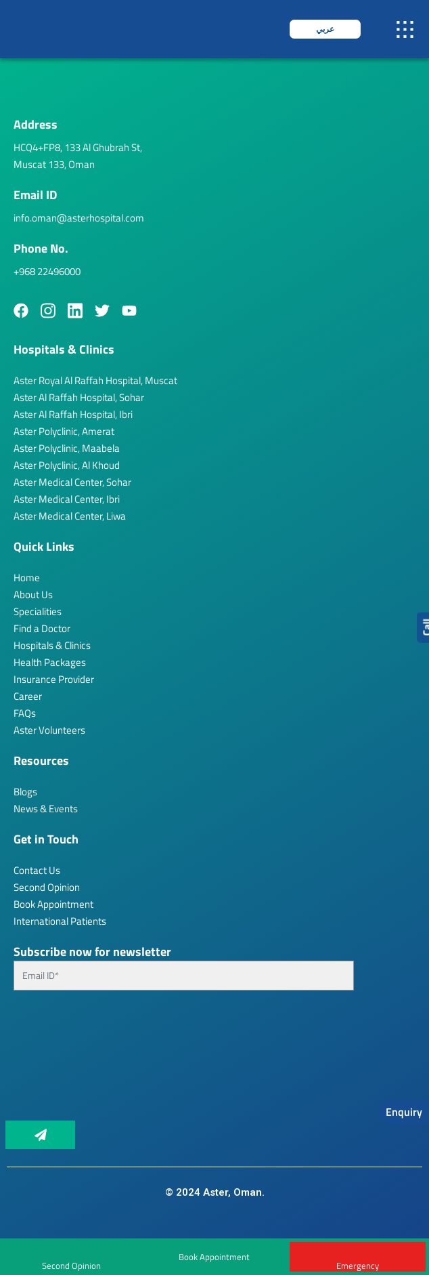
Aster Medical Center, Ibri (67, 499)
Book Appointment (214, 1257)
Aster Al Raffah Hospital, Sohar (79, 397)
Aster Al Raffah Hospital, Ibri (73, 414)
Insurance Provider (54, 679)
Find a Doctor (42, 628)
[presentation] (69, 1061)
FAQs (25, 713)
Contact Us (37, 870)
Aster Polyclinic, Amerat (64, 431)
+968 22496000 (47, 271)
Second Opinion (47, 887)
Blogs (25, 791)
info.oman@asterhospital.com (79, 218)
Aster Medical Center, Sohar (72, 482)
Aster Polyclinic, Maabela (67, 448)
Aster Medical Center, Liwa (70, 516)
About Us (33, 594)
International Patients (60, 921)
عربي (325, 28)
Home (27, 577)
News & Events (46, 808)
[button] (405, 29)
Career (28, 696)
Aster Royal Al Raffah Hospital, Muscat (95, 380)
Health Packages (50, 662)
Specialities (38, 611)
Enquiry (404, 1112)
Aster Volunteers (49, 730)
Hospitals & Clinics (52, 645)
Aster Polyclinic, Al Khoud (67, 465)
